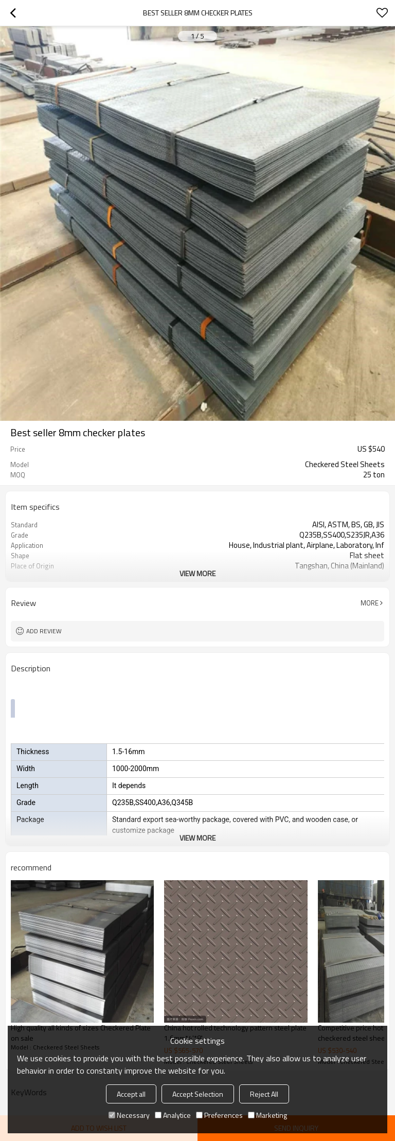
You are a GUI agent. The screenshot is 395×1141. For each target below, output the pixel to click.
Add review (44, 631)
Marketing (267, 1115)
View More (197, 573)
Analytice (173, 1115)
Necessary (129, 1115)
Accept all (131, 1094)
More (370, 603)
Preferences (219, 1115)
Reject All (264, 1094)
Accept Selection (197, 1094)
